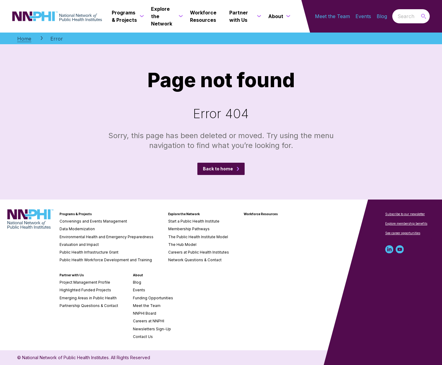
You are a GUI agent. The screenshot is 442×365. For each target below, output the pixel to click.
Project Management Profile (85, 282)
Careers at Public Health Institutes (198, 252)
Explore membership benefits (406, 223)
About (138, 275)
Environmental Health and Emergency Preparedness (106, 237)
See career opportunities (402, 233)
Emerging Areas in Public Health (88, 298)
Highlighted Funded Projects (85, 290)
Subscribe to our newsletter (405, 214)
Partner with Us (72, 275)
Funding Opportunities (153, 298)
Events (363, 16)
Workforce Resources (261, 214)
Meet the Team (332, 16)
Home (24, 39)
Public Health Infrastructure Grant (89, 252)
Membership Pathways (189, 229)
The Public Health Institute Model (198, 237)
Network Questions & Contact (195, 260)
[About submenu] (287, 16)
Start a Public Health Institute (193, 221)
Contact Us (143, 336)
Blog (382, 16)
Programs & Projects (76, 214)
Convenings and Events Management (93, 221)
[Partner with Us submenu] (258, 16)
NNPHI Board (144, 313)
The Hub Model (182, 244)
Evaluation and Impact (79, 244)
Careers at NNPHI (148, 321)
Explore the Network (184, 214)
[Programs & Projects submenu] (141, 16)
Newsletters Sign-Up (152, 329)
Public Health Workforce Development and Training (106, 260)
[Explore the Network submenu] (179, 16)
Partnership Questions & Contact (89, 305)
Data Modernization (77, 229)
